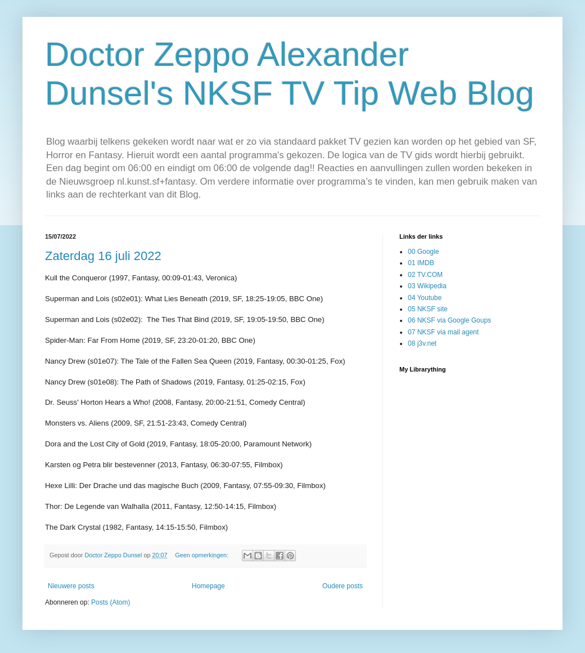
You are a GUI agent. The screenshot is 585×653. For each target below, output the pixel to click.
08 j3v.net (422, 343)
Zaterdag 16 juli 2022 (103, 256)
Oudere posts (342, 586)
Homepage (208, 586)
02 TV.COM (425, 275)
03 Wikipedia (427, 286)
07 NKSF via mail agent (443, 332)
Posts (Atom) (110, 602)
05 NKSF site (428, 309)
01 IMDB (421, 263)
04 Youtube (425, 298)
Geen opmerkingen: (202, 555)
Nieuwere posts (71, 586)
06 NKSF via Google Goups (449, 320)
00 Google (423, 252)
